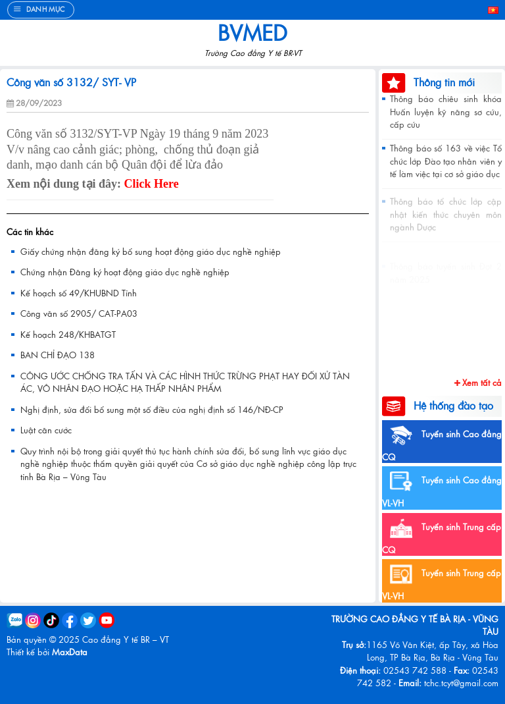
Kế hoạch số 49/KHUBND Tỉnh (78, 292)
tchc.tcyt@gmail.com (461, 682)
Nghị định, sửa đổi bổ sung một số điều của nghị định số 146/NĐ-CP (151, 409)
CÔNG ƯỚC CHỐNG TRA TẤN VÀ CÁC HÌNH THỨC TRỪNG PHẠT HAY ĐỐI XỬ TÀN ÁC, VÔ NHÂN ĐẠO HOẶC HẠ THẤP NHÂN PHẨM (185, 382)
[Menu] (40, 9)
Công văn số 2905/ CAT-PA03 (78, 313)
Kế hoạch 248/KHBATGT (68, 334)
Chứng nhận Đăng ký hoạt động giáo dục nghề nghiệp (124, 271)
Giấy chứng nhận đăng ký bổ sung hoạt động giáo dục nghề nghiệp (150, 251)
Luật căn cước (46, 429)
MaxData (69, 651)
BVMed (252, 32)
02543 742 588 (414, 670)
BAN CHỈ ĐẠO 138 (57, 354)
